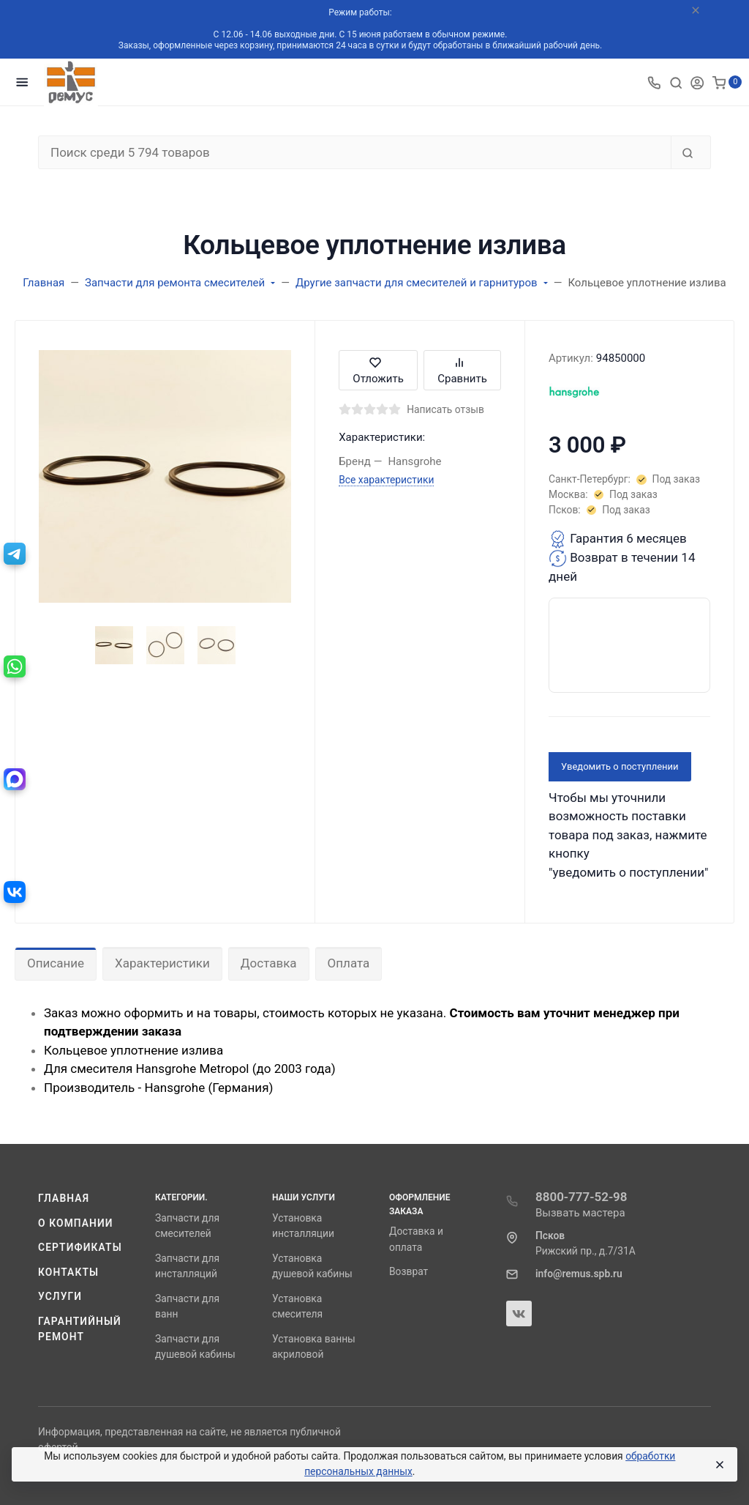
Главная (63, 1198)
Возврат (408, 1271)
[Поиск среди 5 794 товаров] (354, 152)
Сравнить (462, 370)
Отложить (378, 370)
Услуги (60, 1296)
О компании (75, 1223)
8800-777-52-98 (581, 1196)
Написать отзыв (445, 409)
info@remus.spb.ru (578, 1273)
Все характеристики (386, 480)
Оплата (349, 963)
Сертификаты (80, 1247)
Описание (55, 963)
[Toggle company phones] (653, 82)
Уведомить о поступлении (620, 766)
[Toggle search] (675, 82)
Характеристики (162, 963)
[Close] (719, 1465)
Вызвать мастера (580, 1212)
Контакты (68, 1272)
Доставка (269, 963)
